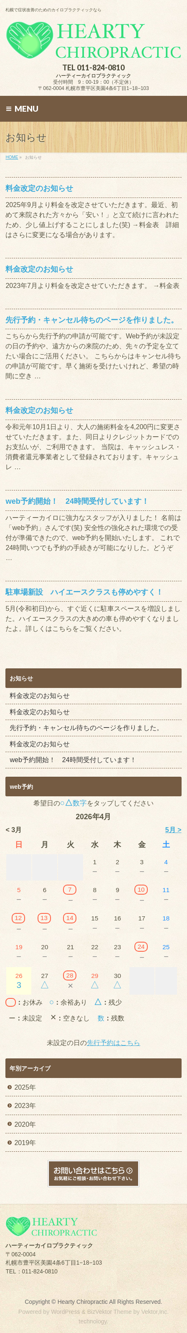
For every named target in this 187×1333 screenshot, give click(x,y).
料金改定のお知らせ (39, 188)
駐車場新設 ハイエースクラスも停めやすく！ (84, 592)
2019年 (25, 1142)
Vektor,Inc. (155, 1311)
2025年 (25, 1087)
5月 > (173, 829)
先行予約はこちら (113, 1042)
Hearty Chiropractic (83, 1301)
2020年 (25, 1124)
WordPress (65, 1311)
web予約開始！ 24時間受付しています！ (77, 501)
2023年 (25, 1105)
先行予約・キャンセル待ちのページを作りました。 (91, 319)
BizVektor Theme (109, 1311)
